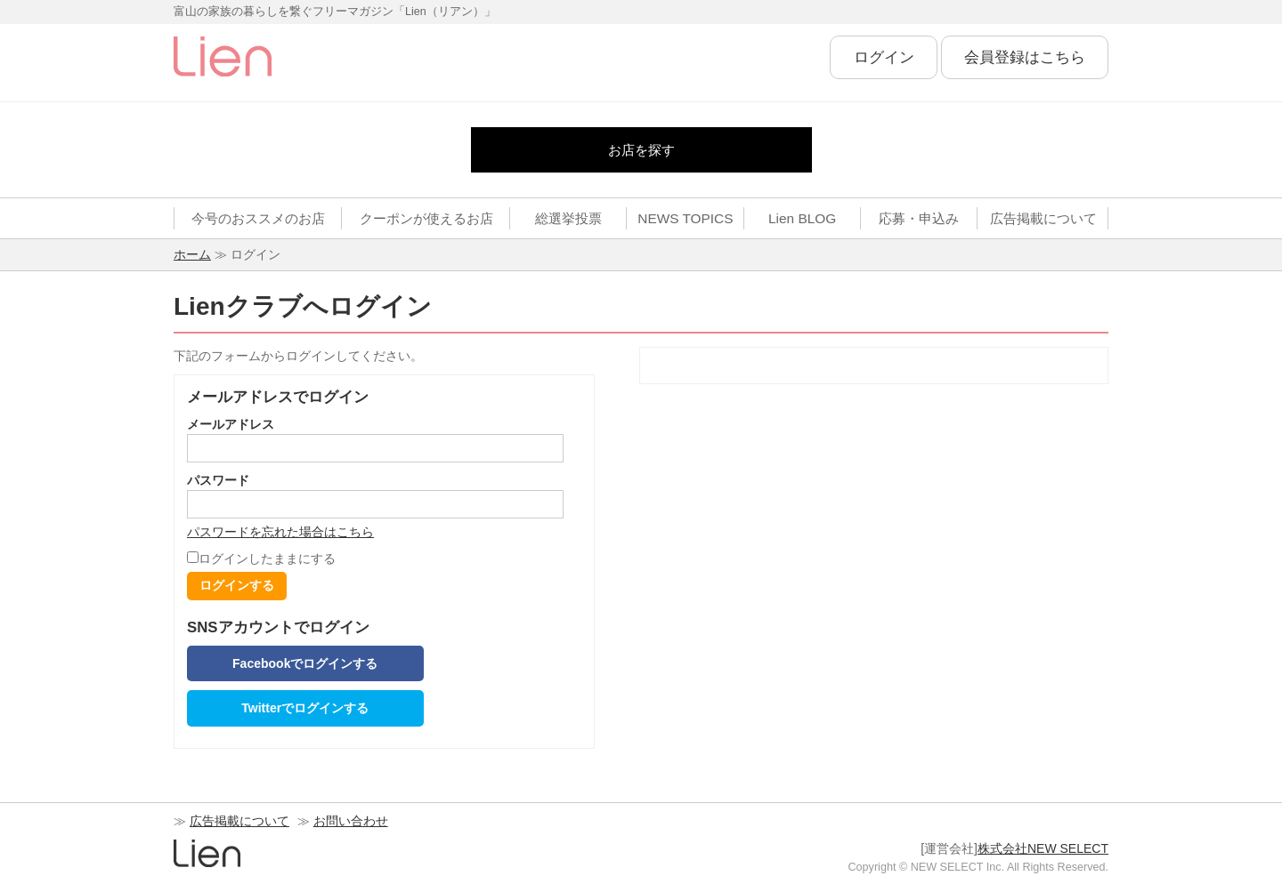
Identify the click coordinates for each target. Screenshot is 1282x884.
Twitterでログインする (305, 708)
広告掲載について (1043, 218)
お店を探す (641, 149)
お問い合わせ (350, 821)
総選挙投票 (568, 218)
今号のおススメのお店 (258, 218)
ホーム (192, 254)
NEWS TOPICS (685, 218)
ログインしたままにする (261, 558)
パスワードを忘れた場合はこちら (280, 532)
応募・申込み (919, 218)
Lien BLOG (802, 218)
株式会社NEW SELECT (1043, 848)
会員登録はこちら (1024, 57)
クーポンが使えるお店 (426, 218)
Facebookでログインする (304, 663)
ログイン (884, 57)
